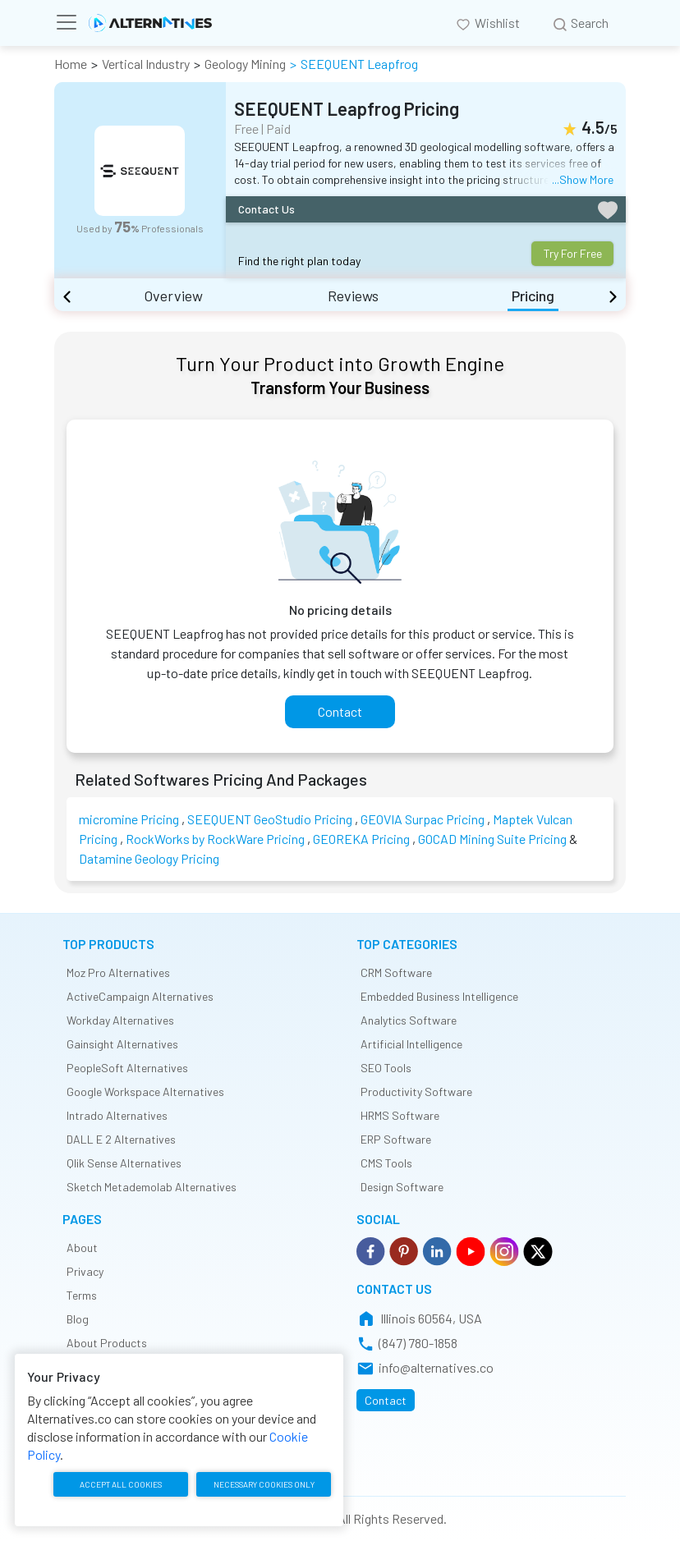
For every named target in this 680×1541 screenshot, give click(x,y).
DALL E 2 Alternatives (121, 1139)
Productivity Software (416, 1091)
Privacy (85, 1271)
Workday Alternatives (120, 1020)
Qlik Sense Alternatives (124, 1163)
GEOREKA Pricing (361, 838)
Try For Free (573, 253)
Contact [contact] (340, 711)
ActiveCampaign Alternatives (140, 996)
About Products (107, 1343)
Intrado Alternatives (117, 1115)
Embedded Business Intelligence (439, 996)
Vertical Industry (146, 63)
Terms (82, 1295)
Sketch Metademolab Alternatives (152, 1187)
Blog (78, 1319)
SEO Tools (386, 1068)
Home (70, 63)
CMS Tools (386, 1163)
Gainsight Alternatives (122, 1044)
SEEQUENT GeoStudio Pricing (269, 819)
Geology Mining (245, 63)
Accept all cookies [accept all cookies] (119, 1486)
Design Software (402, 1187)
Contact (386, 1400)
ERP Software (396, 1139)
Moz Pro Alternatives (118, 972)
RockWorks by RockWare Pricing (215, 838)
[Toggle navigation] (71, 22)
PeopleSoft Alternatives (127, 1068)
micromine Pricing (129, 819)
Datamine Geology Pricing (149, 858)
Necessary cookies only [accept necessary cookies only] (261, 1485)
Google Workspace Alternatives (145, 1091)
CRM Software (396, 972)
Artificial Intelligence (411, 1044)
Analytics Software (409, 1020)
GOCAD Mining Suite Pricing (492, 838)
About (82, 1247)
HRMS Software (400, 1115)
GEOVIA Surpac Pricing (423, 819)
